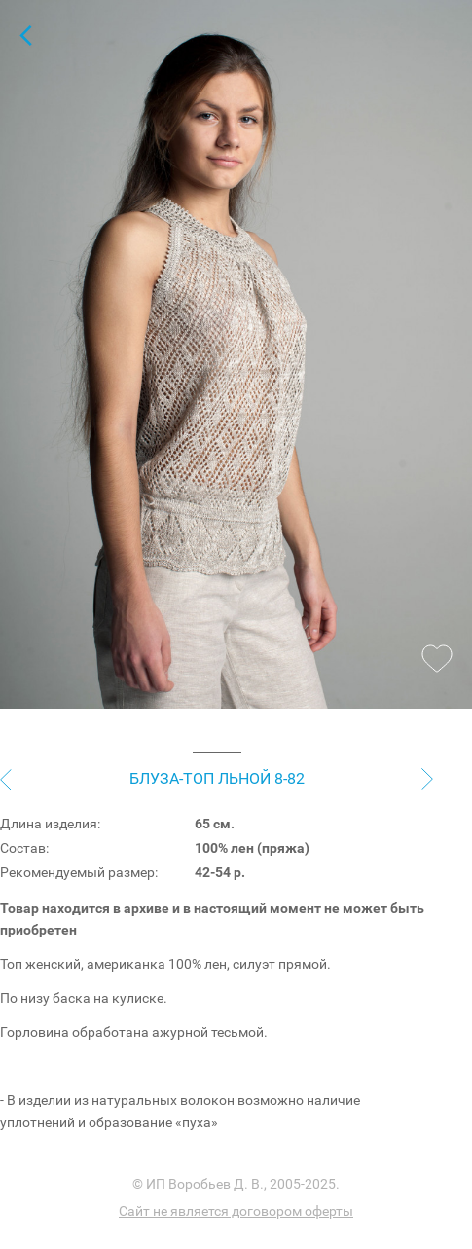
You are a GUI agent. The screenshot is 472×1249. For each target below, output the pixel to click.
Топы (25, 35)
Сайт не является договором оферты (236, 1211)
